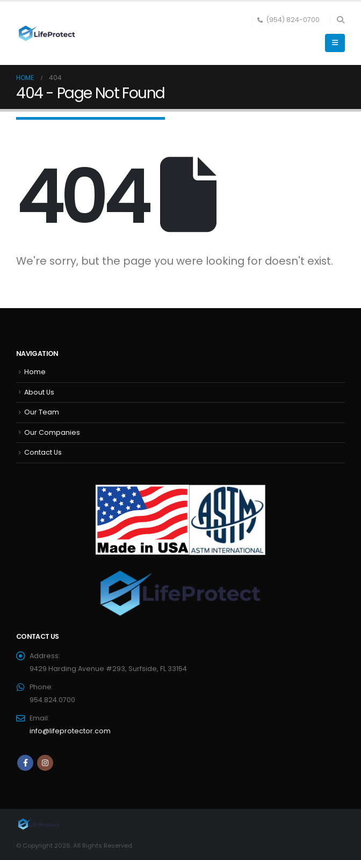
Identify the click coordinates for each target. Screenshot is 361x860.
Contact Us (43, 452)
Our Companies (52, 432)
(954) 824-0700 (288, 19)
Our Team (41, 412)
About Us (39, 392)
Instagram (45, 763)
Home (35, 371)
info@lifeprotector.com (70, 730)
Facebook (25, 763)
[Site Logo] (45, 33)
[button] (340, 19)
